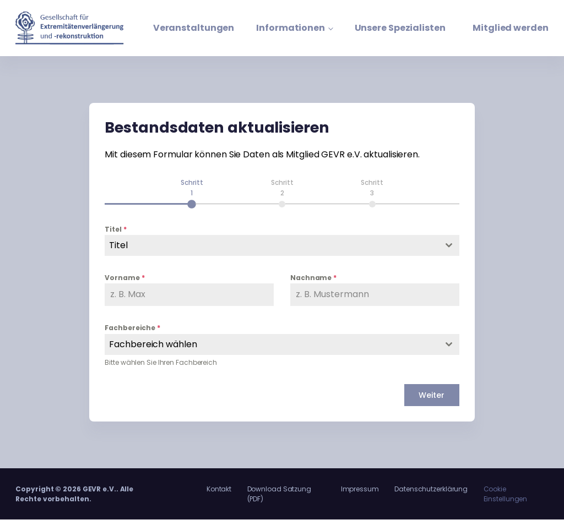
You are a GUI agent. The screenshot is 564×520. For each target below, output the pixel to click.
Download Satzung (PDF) (279, 493)
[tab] (191, 192)
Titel (115, 229)
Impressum (360, 489)
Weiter (431, 395)
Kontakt (219, 489)
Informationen (290, 27)
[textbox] (271, 245)
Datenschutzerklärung (431, 489)
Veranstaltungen (194, 27)
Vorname (124, 277)
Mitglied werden (511, 27)
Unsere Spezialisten (400, 27)
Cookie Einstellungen (506, 493)
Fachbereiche (132, 328)
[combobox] (282, 245)
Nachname (313, 277)
